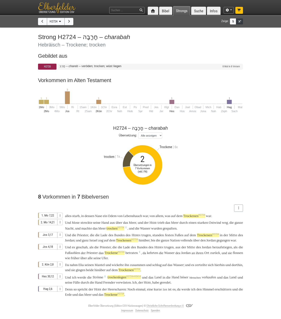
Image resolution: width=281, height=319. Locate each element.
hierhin (220, 265)
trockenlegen (124, 277)
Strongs (182, 11)
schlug (157, 265)
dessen (89, 216)
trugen (146, 235)
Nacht (69, 228)
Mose (76, 223)
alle (90, 258)
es (174, 289)
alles (68, 216)
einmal (140, 289)
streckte (86, 223)
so (75, 289)
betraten (131, 253)
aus (112, 223)
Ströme (98, 277)
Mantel (100, 265)
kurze (158, 289)
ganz (85, 240)
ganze (239, 223)
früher (75, 258)
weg (225, 223)
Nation (175, 240)
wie (67, 258)
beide (90, 270)
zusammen (137, 265)
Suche (198, 11)
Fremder (109, 282)
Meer (132, 223)
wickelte (118, 265)
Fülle (76, 282)
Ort (206, 253)
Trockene (114, 253)
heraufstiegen (222, 247)
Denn (69, 289)
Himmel (208, 289)
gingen (80, 270)
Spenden (155, 310)
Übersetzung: (128, 135)
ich (193, 289)
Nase (98, 216)
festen (169, 235)
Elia (81, 265)
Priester (82, 235)
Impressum (127, 310)
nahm (74, 265)
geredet (165, 282)
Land (158, 277)
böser (184, 277)
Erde (68, 295)
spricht (82, 289)
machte (86, 228)
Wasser (145, 228)
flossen (238, 253)
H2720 (47, 66)
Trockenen (194, 216)
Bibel (165, 11)
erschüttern (223, 289)
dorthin (237, 265)
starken (202, 223)
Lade (103, 235)
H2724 (56, 21)
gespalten (170, 228)
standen (158, 235)
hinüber (144, 240)
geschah (82, 247)
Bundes (119, 235)
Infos (214, 11)
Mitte (233, 235)
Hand (105, 223)
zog (100, 240)
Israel (93, 240)
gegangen (223, 240)
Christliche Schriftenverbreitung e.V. (165, 305)
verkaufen (209, 277)
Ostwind (215, 223)
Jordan (69, 240)
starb (76, 216)
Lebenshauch (132, 216)
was (167, 216)
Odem (112, 216)
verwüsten (123, 282)
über (119, 223)
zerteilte (201, 265)
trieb (161, 223)
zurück (215, 253)
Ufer (105, 258)
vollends (186, 240)
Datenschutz (142, 310)
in (221, 235)
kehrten (152, 253)
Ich (134, 282)
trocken (115, 228)
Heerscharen (117, 289)
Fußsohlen (72, 253)
